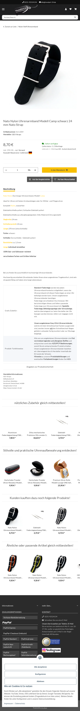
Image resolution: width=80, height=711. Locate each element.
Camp (42, 196)
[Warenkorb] (75, 9)
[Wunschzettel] (70, 9)
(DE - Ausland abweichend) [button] (67, 149)
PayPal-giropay (27, 639)
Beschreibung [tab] (9, 189)
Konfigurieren (40, 674)
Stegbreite (7, 219)
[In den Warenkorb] (5, 34)
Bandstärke (7, 242)
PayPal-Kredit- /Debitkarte (27, 645)
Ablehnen (40, 681)
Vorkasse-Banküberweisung (14, 617)
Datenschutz (20, 704)
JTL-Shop (44, 708)
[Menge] (17, 170)
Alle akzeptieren (40, 667)
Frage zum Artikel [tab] (26, 189)
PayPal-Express (10, 628)
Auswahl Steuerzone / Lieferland (17, 153)
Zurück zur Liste (10, 27)
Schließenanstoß (9, 224)
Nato (5, 196)
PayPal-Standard (10, 639)
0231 (49, 616)
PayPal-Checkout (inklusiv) (15, 633)
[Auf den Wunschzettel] (64, 179)
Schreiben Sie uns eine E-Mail (54, 620)
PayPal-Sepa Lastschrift (8, 645)
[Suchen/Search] (37, 17)
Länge (5, 229)
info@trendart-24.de (48, 2)
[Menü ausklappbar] (3, 8)
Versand (21, 150)
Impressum (8, 704)
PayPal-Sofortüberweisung (29, 653)
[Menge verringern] (6, 170)
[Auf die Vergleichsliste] (39, 179)
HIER (69, 359)
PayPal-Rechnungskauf (9, 653)
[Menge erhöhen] (35, 170)
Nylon (10, 196)
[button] (66, 9)
